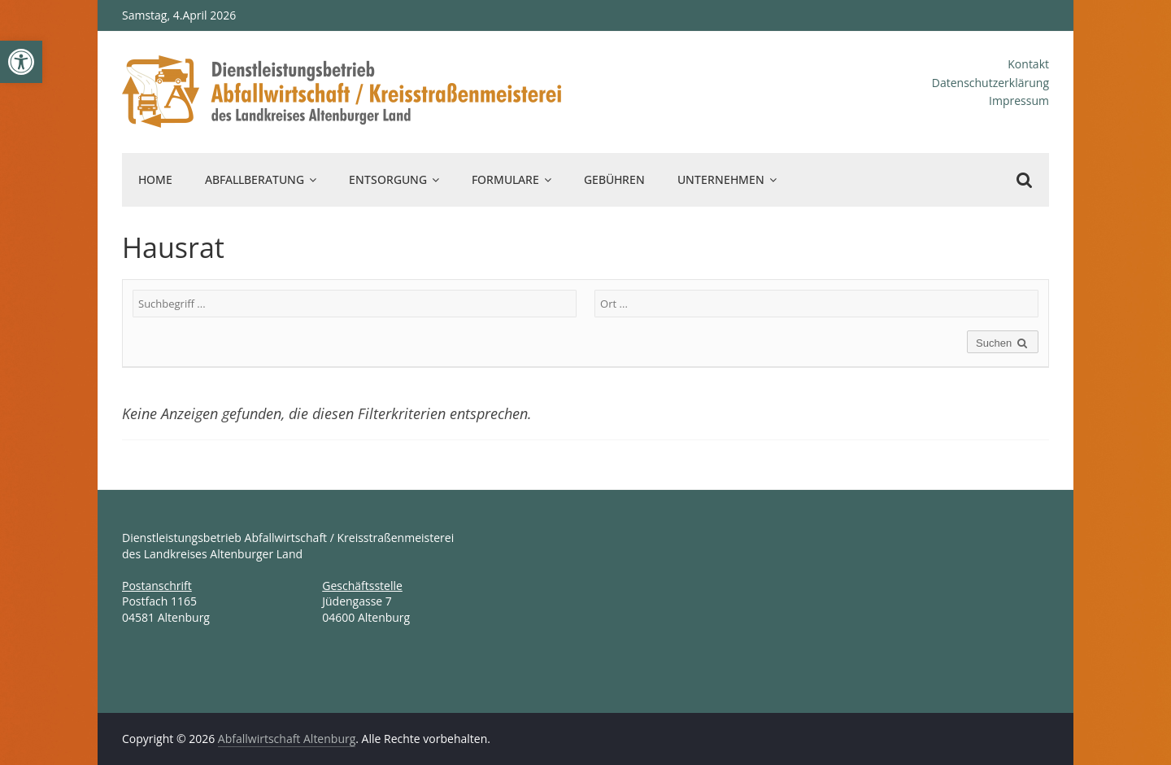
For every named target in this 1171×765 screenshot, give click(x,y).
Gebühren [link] (614, 179)
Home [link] (155, 179)
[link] (21, 62)
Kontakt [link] (1028, 64)
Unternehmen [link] (720, 179)
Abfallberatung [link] (254, 179)
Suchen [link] (1003, 343)
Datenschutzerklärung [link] (990, 82)
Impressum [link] (1019, 100)
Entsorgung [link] (388, 179)
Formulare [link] (505, 179)
